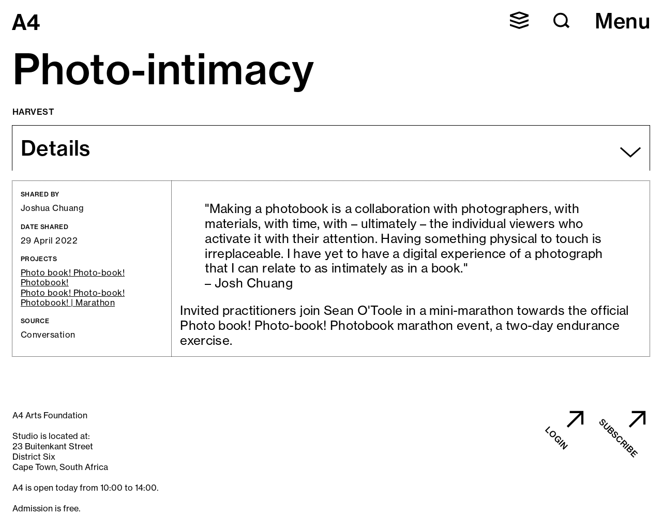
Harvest (33, 112)
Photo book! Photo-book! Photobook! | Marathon (73, 298)
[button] (519, 20)
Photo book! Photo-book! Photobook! (73, 277)
